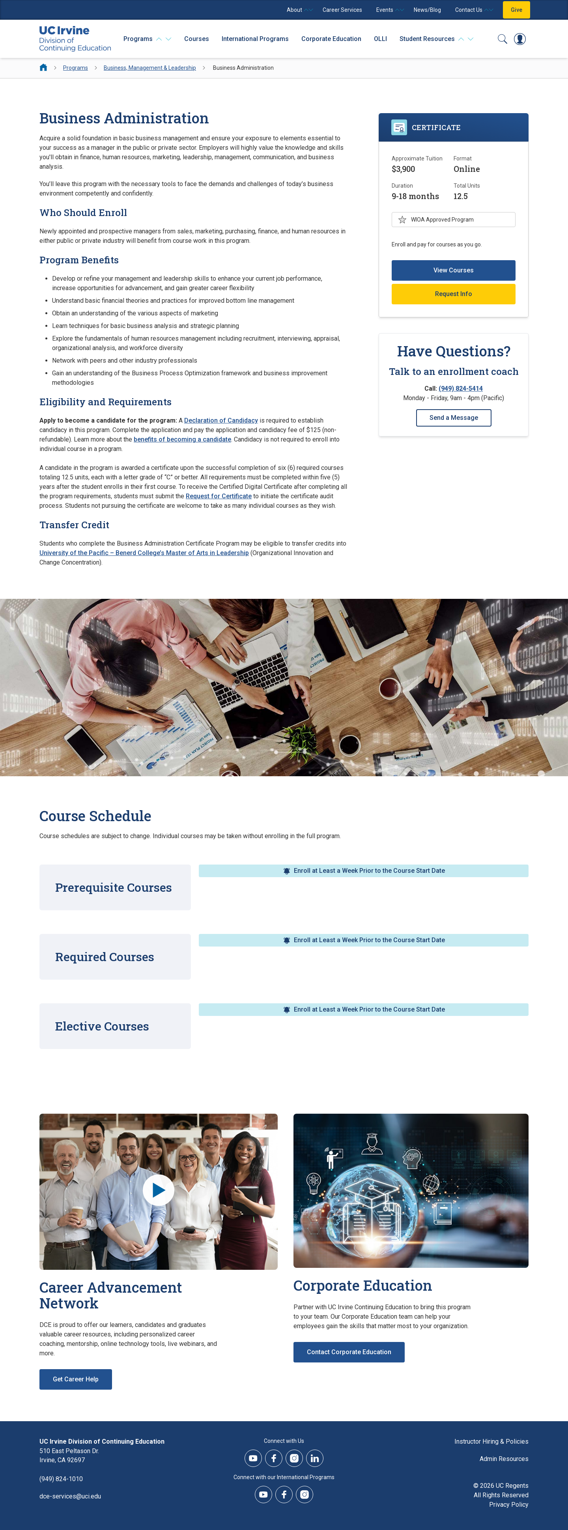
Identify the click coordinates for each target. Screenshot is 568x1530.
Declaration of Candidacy (221, 420)
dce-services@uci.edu (70, 1496)
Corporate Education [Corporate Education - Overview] (331, 39)
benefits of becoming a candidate (182, 439)
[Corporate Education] (411, 1191)
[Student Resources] (436, 39)
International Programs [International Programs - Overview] (255, 39)
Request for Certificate (219, 496)
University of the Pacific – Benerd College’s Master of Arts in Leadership (144, 553)
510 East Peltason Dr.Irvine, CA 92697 (69, 1455)
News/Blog (427, 10)
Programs (75, 68)
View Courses (453, 270)
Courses (196, 39)
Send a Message (454, 417)
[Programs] (147, 39)
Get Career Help (76, 1379)
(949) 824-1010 (61, 1479)
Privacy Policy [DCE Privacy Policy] (509, 1504)
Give (516, 10)
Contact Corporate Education (349, 1352)
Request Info (453, 294)
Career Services (342, 10)
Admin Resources (504, 1459)
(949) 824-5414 (461, 388)
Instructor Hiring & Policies (491, 1441)
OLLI (380, 39)
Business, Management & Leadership (150, 68)
